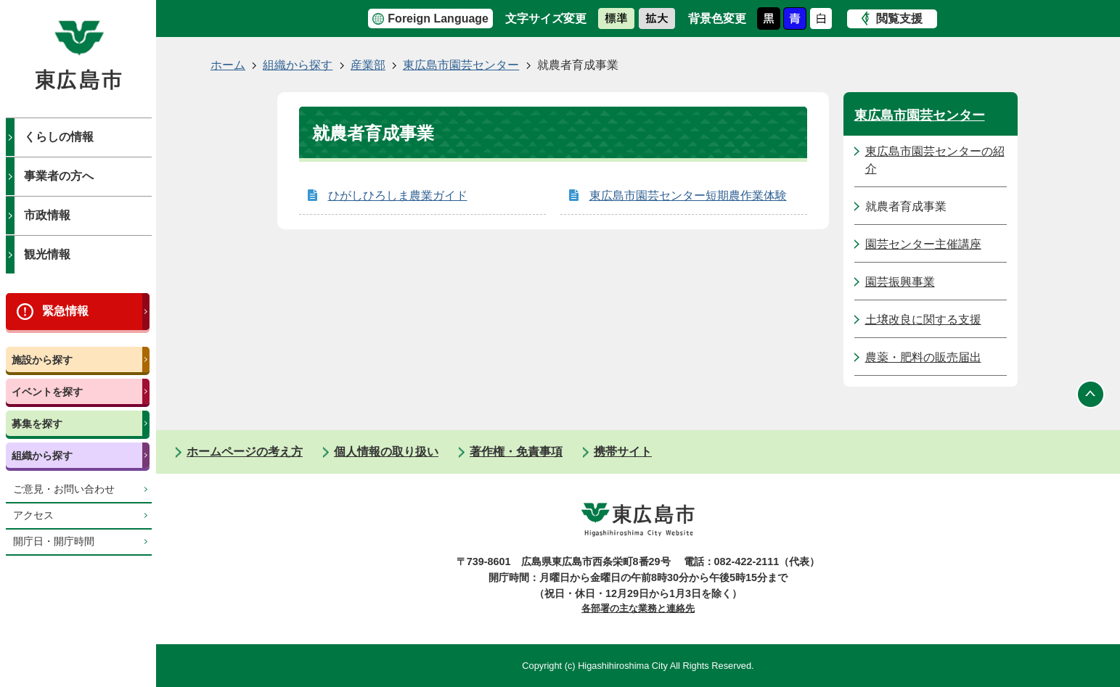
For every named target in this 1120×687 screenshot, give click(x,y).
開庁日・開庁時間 (53, 541)
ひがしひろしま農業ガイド (397, 195)
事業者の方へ (59, 176)
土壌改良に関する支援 (923, 319)
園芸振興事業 (900, 282)
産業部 (368, 65)
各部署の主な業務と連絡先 (638, 608)
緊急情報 (65, 311)
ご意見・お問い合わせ (64, 489)
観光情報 (47, 254)
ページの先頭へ (1090, 393)
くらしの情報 (59, 137)
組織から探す (42, 455)
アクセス (33, 515)
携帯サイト (623, 451)
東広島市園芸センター (461, 65)
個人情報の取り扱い (386, 451)
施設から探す (42, 360)
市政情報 (47, 215)
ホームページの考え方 (245, 451)
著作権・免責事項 (516, 451)
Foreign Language (438, 18)
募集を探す (37, 423)
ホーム (227, 65)
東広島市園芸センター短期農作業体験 (688, 195)
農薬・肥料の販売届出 (923, 357)
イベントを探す (47, 392)
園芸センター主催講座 (923, 244)
